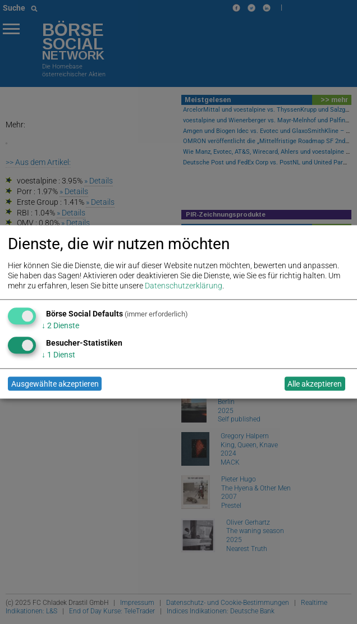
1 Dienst (58, 354)
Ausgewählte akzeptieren (55, 383)
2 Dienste (60, 325)
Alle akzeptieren (314, 383)
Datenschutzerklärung (183, 286)
